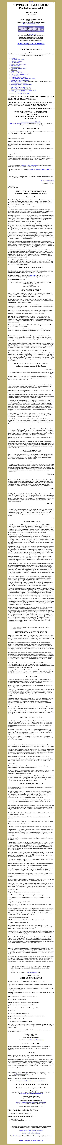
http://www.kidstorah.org (36, 1040)
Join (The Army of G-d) (21, 87)
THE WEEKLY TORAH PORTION (31, 191)
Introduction (14, 58)
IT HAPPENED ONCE (31, 521)
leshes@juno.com (33, 972)
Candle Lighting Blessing (20, 80)
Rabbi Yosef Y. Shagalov (47, 180)
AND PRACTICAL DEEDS (31, 364)
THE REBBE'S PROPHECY (31, 268)
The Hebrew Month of (18, 68)
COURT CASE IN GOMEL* (31, 784)
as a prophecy (32, 275)
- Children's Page (18, 91)
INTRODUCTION (31, 128)
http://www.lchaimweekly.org (21, 1074)
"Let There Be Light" (16, 81)
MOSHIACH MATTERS (31, 451)
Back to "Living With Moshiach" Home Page (31, 1140)
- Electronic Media (21, 84)
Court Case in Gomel (16, 73)
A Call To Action (15, 75)
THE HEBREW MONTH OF (31, 632)
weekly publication (29, 165)
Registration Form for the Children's (23, 90)
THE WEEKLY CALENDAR (31, 1084)
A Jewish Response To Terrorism (31, 43)
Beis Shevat (14, 70)
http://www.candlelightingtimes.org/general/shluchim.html (31, 1102)
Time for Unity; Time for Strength (19, 74)
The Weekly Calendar (19, 77)
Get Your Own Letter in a (21, 89)
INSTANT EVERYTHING (31, 717)
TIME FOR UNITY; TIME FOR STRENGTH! (31, 977)
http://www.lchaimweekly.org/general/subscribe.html (31, 1081)
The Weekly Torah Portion (17, 59)
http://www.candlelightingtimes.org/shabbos (31, 1093)
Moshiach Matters (15, 65)
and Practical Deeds (18, 64)
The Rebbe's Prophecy (16, 61)
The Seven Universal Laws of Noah (20, 93)
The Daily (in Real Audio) (18, 123)
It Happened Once (15, 67)
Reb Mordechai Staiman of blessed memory (38, 169)
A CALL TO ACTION (31, 1043)
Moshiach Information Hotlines (19, 83)
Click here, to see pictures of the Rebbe (31, 122)
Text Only (31, 1)
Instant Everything (15, 71)
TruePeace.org (32, 34)
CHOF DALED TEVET (31, 290)
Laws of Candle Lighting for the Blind (23, 78)
